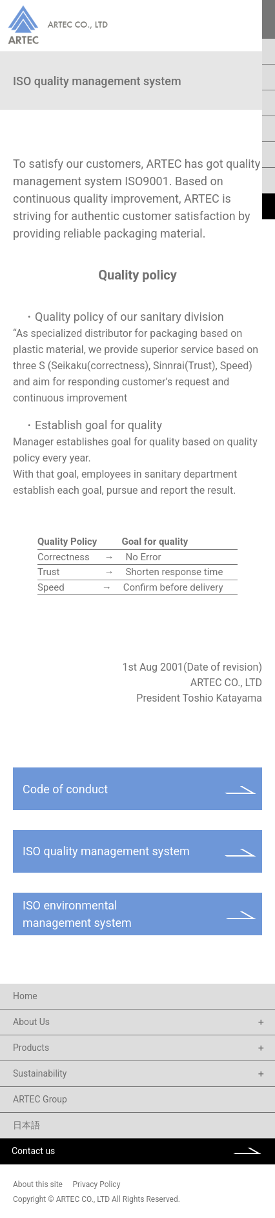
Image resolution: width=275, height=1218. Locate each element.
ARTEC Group (40, 1099)
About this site (38, 1184)
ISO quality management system (106, 851)
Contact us (33, 1151)
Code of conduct (65, 789)
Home (25, 996)
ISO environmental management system (77, 913)
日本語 (26, 1125)
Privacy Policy (96, 1184)
